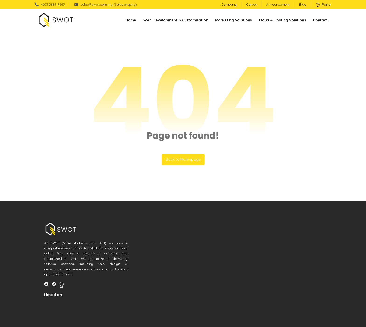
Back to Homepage (183, 159)
